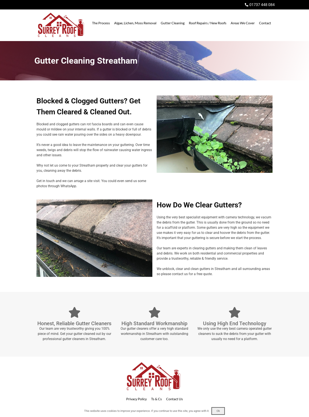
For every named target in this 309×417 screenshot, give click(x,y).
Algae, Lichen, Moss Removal (135, 23)
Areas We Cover (243, 23)
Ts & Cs (156, 399)
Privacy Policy (136, 399)
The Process (101, 23)
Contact (265, 23)
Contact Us (174, 399)
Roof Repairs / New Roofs (207, 23)
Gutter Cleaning (173, 23)
